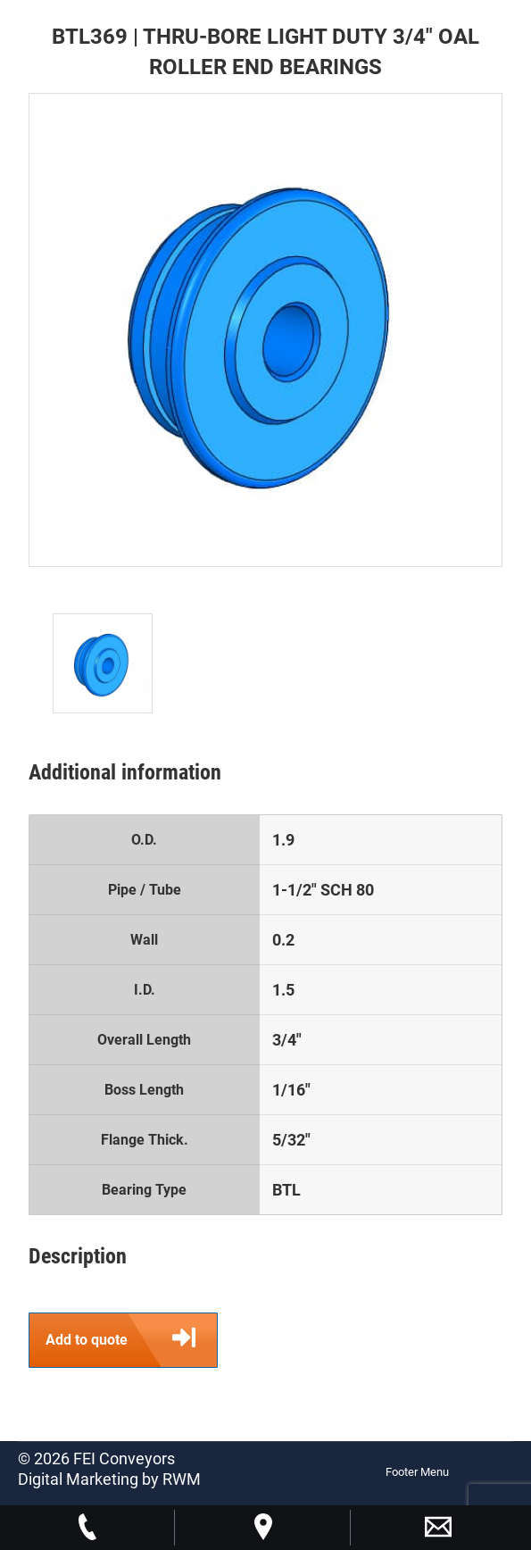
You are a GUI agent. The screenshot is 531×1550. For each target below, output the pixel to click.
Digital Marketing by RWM (109, 1479)
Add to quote (131, 1340)
